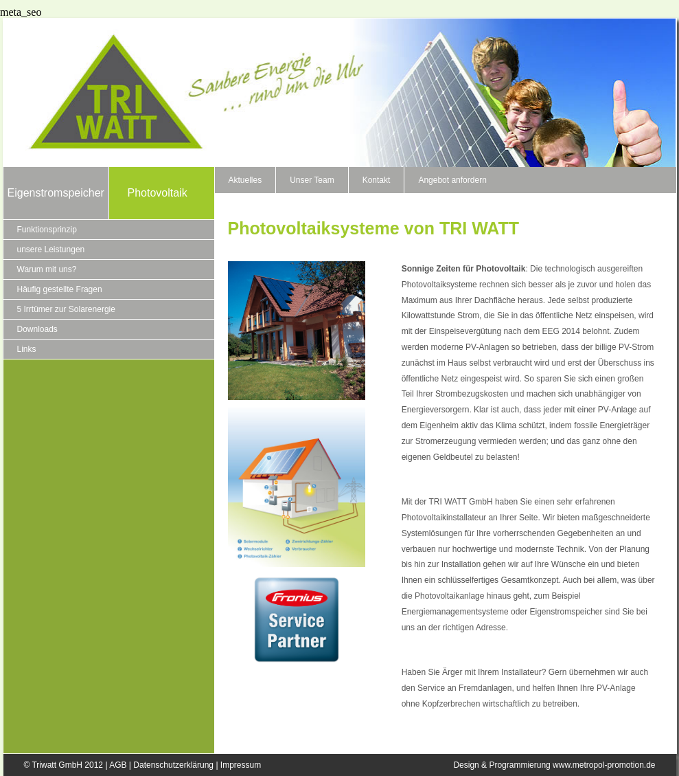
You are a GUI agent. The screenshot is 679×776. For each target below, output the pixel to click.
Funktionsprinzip (47, 229)
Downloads (37, 329)
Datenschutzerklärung (173, 765)
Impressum (240, 765)
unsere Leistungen (51, 249)
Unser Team (312, 180)
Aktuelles (245, 180)
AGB (117, 765)
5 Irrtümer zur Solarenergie (66, 309)
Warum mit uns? (47, 269)
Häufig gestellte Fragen (59, 289)
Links (26, 349)
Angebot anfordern (452, 180)
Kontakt (376, 180)
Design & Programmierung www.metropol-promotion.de (554, 765)
